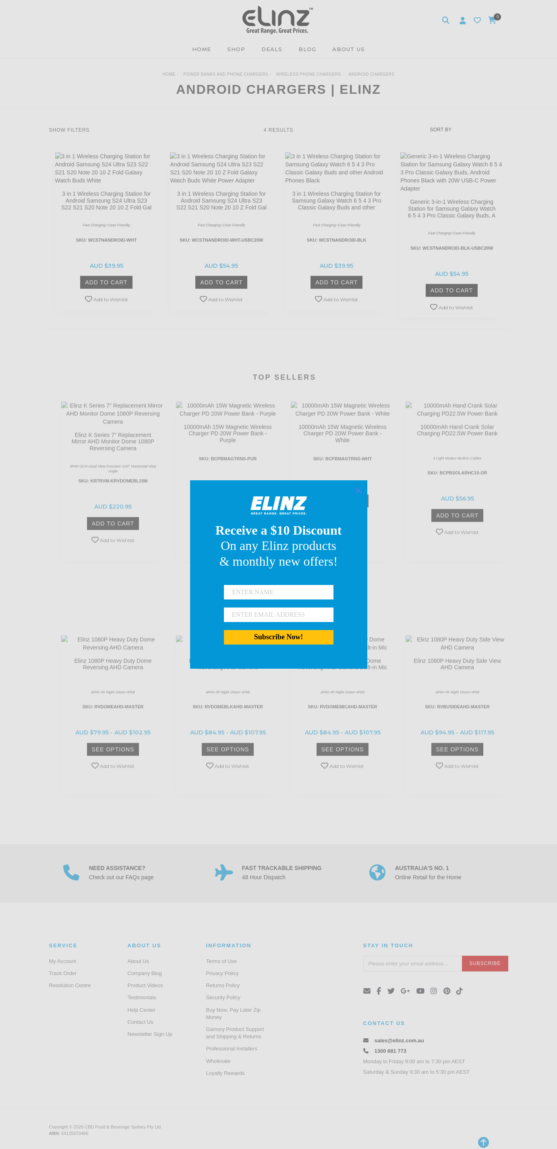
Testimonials (142, 997)
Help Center (141, 1010)
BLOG (307, 49)
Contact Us (140, 1022)
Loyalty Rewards (225, 1073)
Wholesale (218, 1061)
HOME (201, 49)
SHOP (236, 49)
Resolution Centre (70, 985)
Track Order (63, 973)
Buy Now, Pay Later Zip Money (233, 1013)
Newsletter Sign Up (150, 1034)
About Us (138, 961)
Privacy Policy (222, 973)
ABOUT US (348, 49)
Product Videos (145, 985)
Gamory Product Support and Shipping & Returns (235, 1032)
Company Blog (145, 973)
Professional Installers (231, 1049)
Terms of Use (221, 961)
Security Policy (223, 997)
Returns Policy (223, 985)
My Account (62, 961)
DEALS (271, 49)
